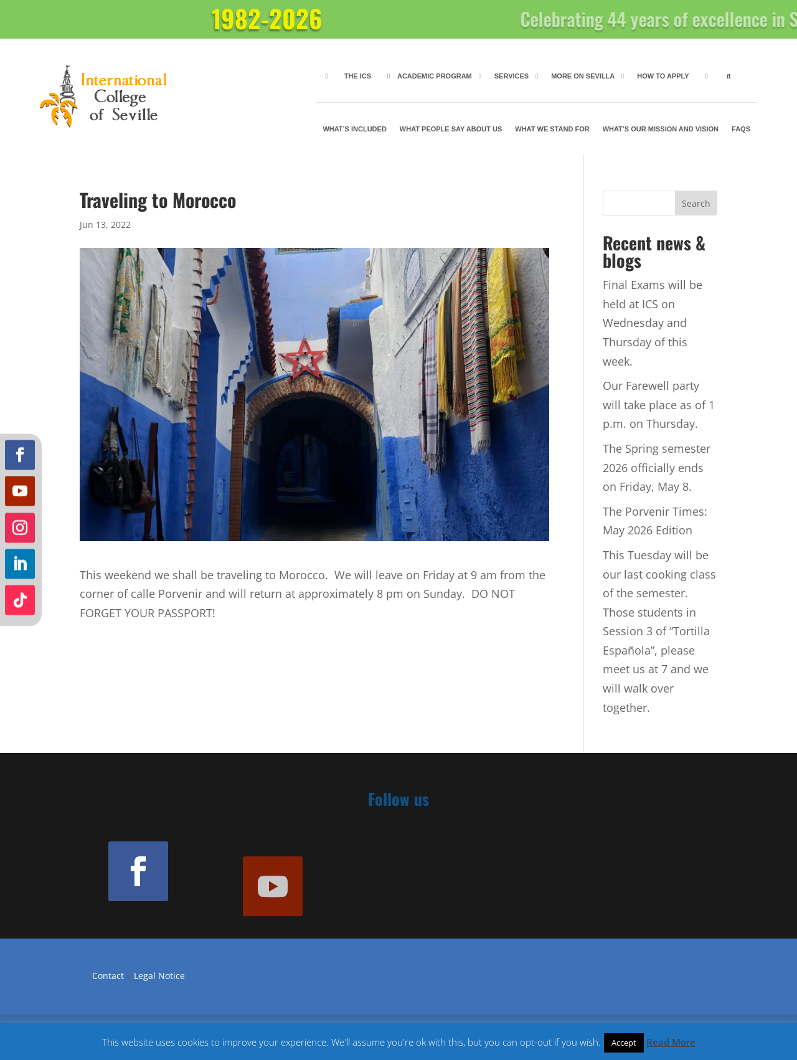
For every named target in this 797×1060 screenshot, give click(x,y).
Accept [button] (623, 1042)
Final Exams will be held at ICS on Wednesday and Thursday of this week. (652, 322)
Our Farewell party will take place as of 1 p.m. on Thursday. (659, 404)
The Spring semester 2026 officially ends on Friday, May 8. (656, 467)
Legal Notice (159, 976)
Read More (671, 1042)
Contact (108, 976)
